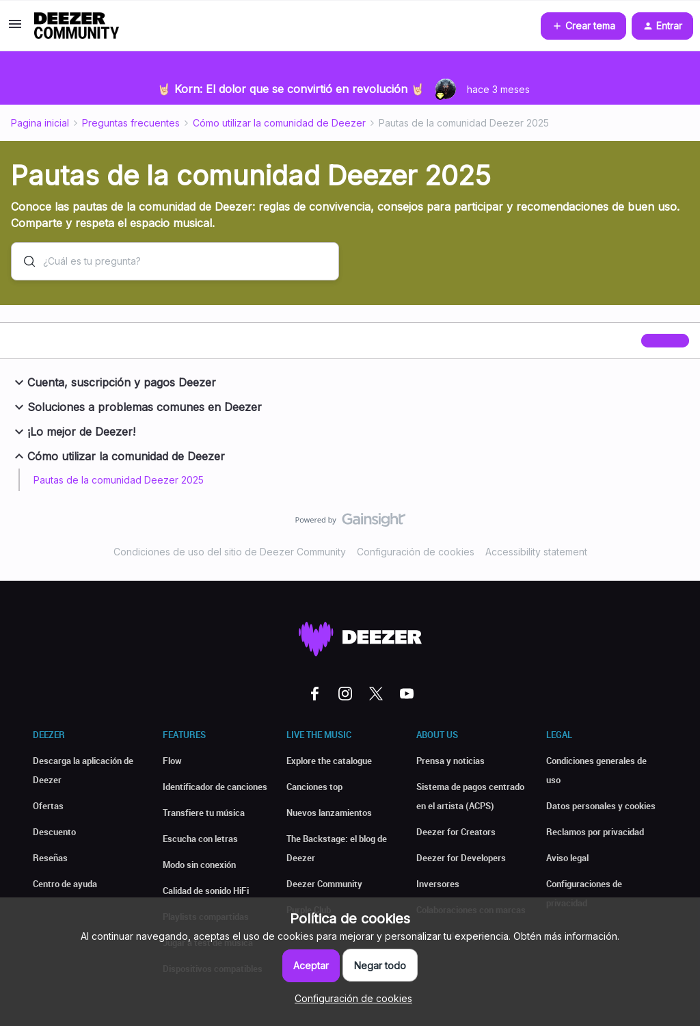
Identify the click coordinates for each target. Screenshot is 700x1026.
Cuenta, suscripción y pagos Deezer (113, 382)
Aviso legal (567, 858)
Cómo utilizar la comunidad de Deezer (279, 123)
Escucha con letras (200, 838)
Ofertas (48, 806)
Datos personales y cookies (601, 806)
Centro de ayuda (65, 884)
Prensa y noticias (450, 760)
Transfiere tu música (204, 812)
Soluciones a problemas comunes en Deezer (136, 407)
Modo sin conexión (199, 864)
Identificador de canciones (215, 786)
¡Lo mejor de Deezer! (73, 431)
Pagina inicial (40, 123)
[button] (15, 28)
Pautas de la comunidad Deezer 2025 (118, 480)
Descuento (54, 832)
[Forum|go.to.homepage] (76, 26)
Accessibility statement (536, 551)
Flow (172, 760)
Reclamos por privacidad (595, 832)
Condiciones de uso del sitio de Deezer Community (229, 551)
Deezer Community (324, 884)
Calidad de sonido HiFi (206, 890)
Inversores (437, 884)
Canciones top (314, 786)
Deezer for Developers (461, 858)
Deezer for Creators (456, 832)
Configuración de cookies (415, 551)
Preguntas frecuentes (131, 123)
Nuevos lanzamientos (329, 812)
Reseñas (50, 858)
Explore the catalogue (329, 760)
